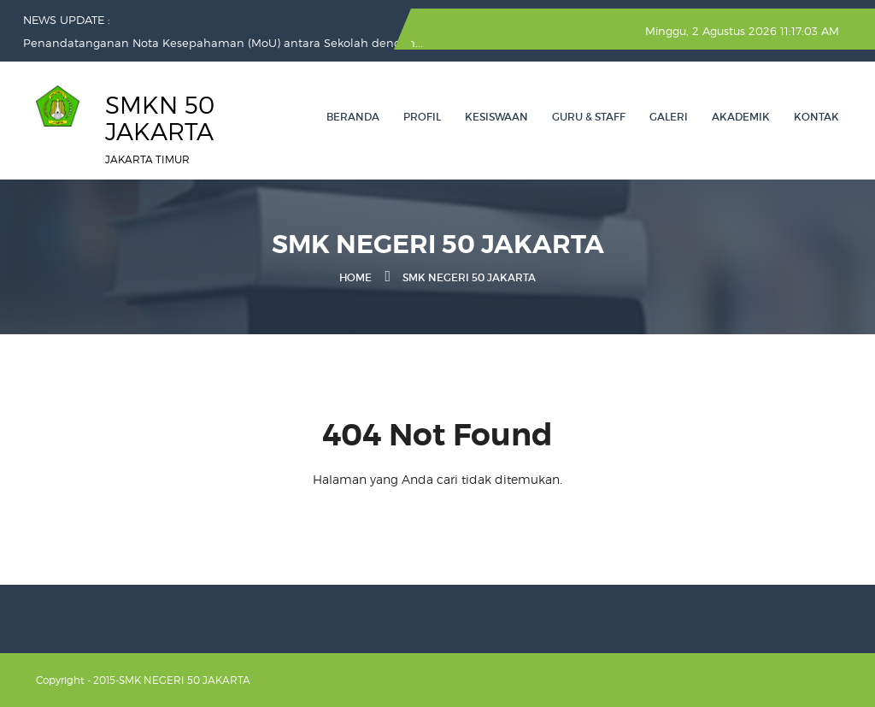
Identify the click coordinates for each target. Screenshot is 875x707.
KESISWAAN (496, 116)
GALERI (668, 116)
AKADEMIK (741, 116)
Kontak (816, 116)
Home (355, 277)
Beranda (352, 116)
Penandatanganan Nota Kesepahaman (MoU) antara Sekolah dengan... (223, 43)
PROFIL (422, 116)
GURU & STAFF (588, 116)
